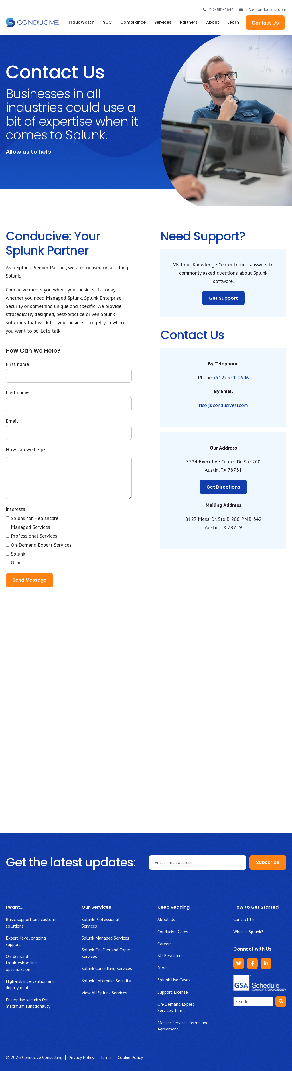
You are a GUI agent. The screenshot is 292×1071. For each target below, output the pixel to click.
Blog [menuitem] (162, 968)
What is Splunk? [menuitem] (248, 931)
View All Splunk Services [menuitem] (104, 992)
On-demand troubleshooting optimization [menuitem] (21, 962)
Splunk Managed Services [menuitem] (105, 938)
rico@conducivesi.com (223, 405)
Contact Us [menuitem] (244, 919)
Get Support (223, 298)
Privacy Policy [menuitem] (81, 1057)
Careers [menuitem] (164, 943)
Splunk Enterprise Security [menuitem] (106, 980)
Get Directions (223, 487)
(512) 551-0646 (231, 377)
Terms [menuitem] (106, 1057)
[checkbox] (69, 540)
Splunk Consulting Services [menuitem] (107, 968)
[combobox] (253, 1001)
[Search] (280, 1001)
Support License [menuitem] (172, 992)
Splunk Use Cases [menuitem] (173, 980)
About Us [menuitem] (166, 919)
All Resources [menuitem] (170, 955)
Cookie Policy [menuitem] (130, 1057)
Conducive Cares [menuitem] (172, 931)
